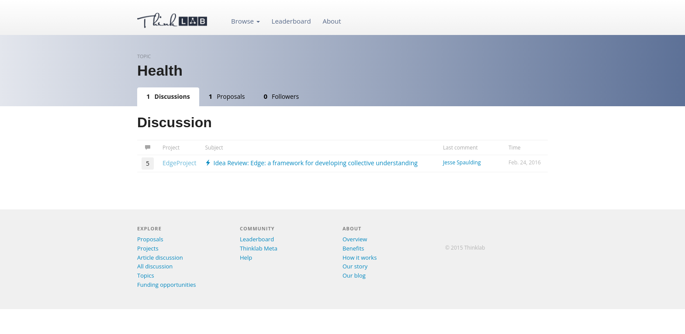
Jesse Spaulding (462, 162)
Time (515, 147)
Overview (354, 239)
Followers (281, 96)
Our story (354, 266)
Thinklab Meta (258, 248)
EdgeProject (179, 163)
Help (246, 257)
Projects (148, 248)
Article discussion (160, 257)
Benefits (353, 248)
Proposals (227, 96)
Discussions (168, 96)
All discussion (155, 266)
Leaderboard (291, 21)
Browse (245, 21)
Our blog (354, 275)
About (331, 21)
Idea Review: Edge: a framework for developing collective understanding (311, 163)
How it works (359, 257)
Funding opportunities (166, 285)
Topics (145, 275)
